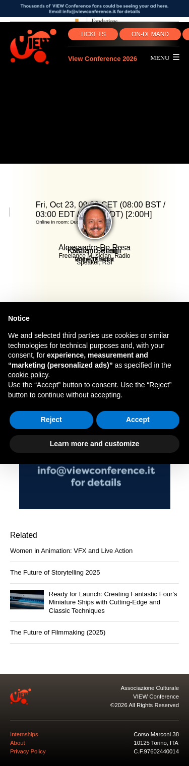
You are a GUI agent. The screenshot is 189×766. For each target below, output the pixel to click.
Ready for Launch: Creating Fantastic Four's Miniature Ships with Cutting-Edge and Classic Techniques (113, 602)
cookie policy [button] (28, 375)
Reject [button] (51, 419)
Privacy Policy (28, 751)
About (17, 743)
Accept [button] (138, 419)
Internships (24, 734)
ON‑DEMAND (150, 34)
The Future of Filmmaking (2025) (57, 632)
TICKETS (93, 34)
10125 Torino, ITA (156, 743)
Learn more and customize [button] (94, 444)
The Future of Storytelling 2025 (55, 572)
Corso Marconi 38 (156, 734)
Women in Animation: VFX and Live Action (71, 550)
